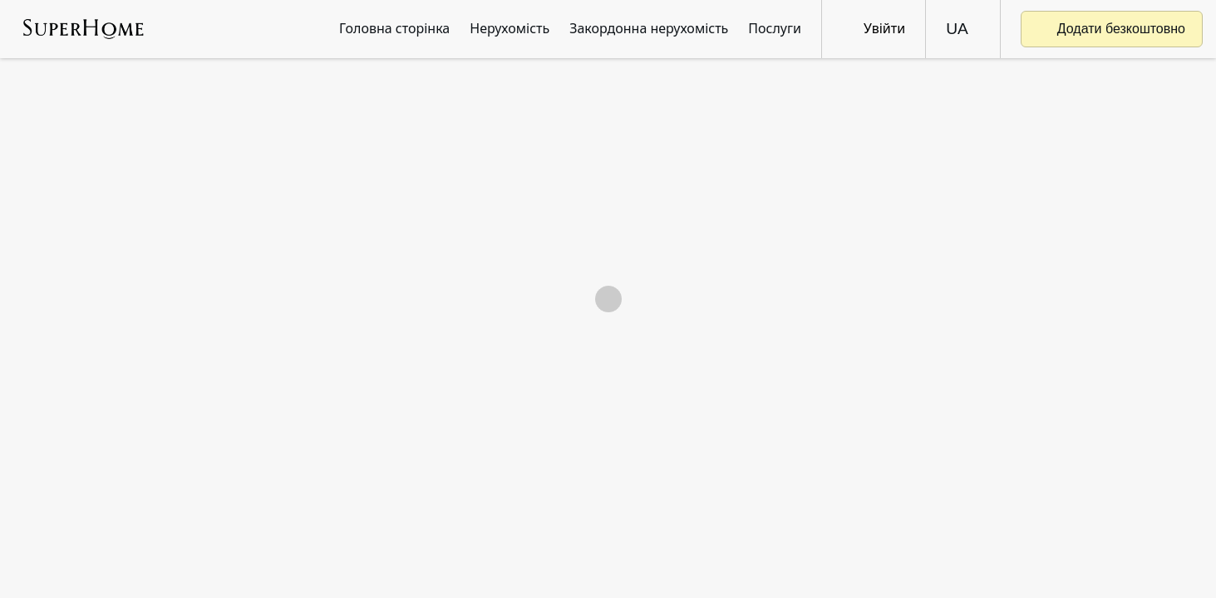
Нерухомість (509, 28)
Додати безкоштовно (1111, 29)
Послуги (774, 28)
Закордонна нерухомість (648, 28)
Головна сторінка (394, 28)
